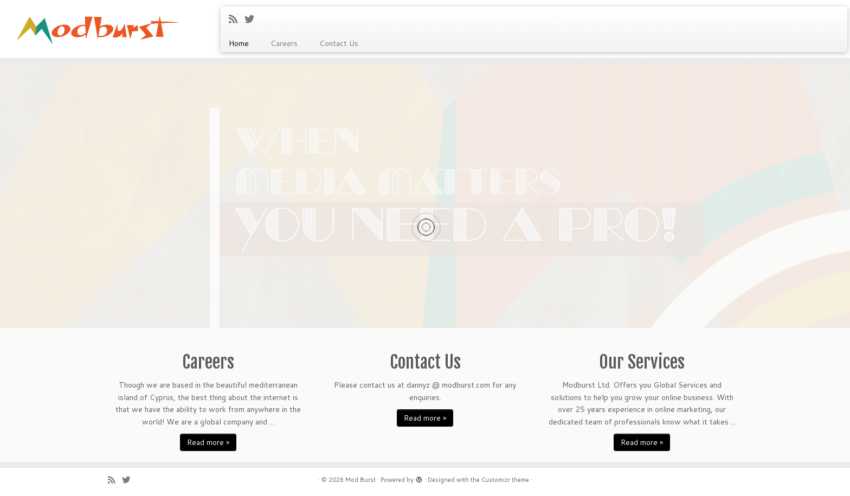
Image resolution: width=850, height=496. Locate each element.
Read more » (208, 442)
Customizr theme (505, 479)
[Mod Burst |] (98, 24)
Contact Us (338, 43)
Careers (284, 43)
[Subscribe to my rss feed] (236, 19)
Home (239, 43)
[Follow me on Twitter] (252, 19)
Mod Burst (360, 479)
